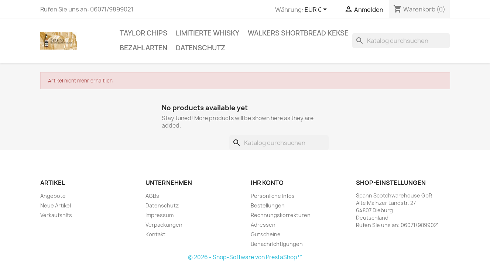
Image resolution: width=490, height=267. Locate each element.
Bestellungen (268, 205)
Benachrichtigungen (277, 243)
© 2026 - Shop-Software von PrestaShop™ (245, 257)
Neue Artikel (55, 205)
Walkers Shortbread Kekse (298, 33)
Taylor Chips (143, 33)
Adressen (263, 224)
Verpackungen (163, 224)
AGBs (152, 195)
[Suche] (401, 40)
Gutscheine (266, 234)
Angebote (53, 195)
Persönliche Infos (273, 195)
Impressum (159, 215)
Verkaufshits (56, 215)
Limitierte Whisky (207, 33)
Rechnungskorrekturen (281, 215)
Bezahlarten (143, 48)
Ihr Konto (267, 183)
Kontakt (155, 234)
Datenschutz (200, 48)
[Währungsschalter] (317, 10)
